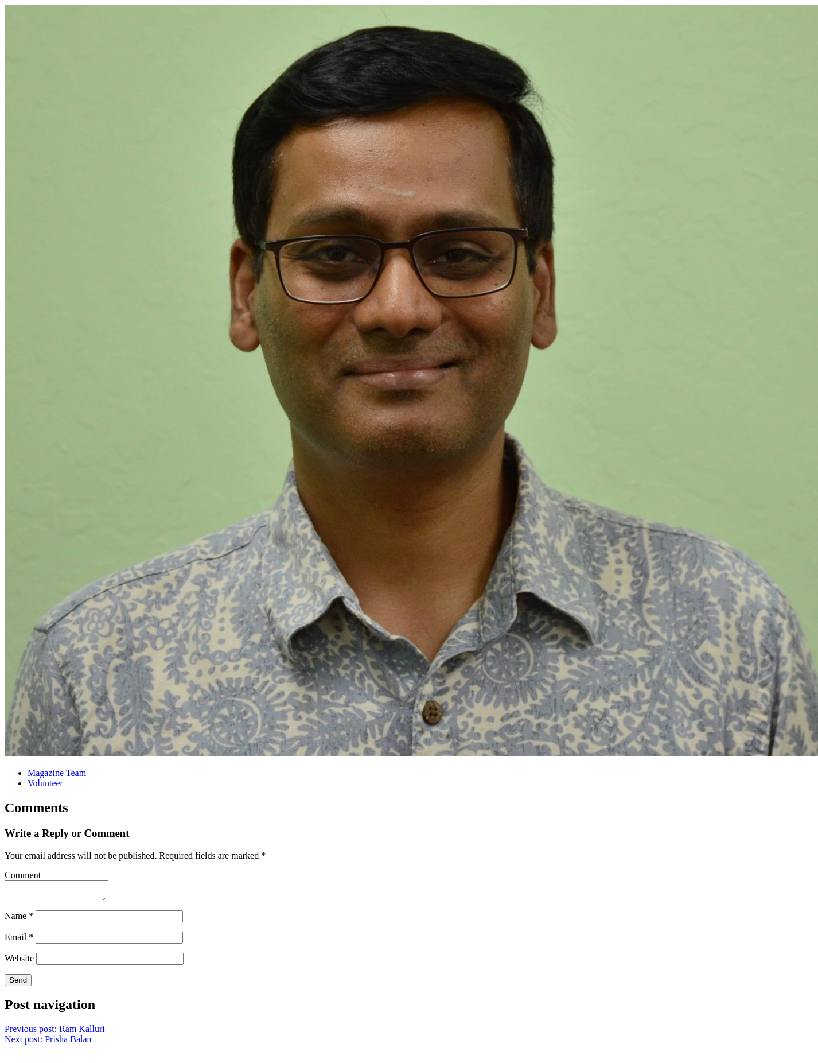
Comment (23, 875)
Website (19, 962)
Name (19, 919)
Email (19, 940)
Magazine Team (57, 773)
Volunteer (45, 783)
